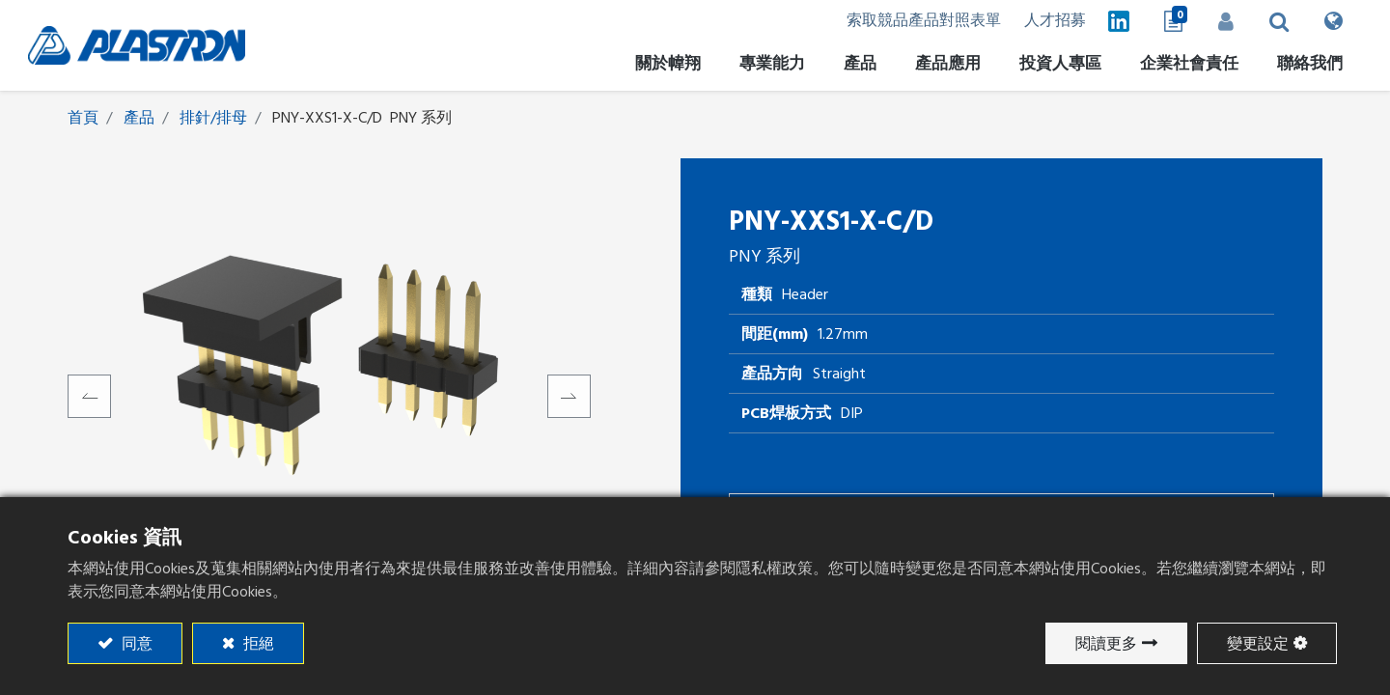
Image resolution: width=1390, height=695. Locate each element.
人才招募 (1022, 21)
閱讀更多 (1106, 643)
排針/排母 (213, 118)
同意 (135, 643)
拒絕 (256, 643)
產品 (139, 118)
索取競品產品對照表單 (885, 21)
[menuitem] (1038, 67)
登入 (1202, 21)
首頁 (83, 118)
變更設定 (1258, 643)
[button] (1258, 21)
